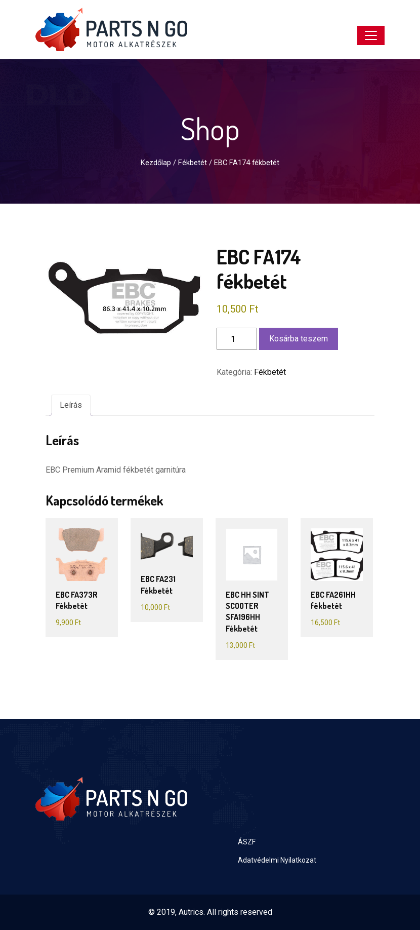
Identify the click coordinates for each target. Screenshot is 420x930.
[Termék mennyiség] (237, 339)
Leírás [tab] (71, 405)
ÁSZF (247, 842)
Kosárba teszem (298, 338)
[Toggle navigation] (371, 35)
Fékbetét (192, 162)
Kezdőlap (156, 162)
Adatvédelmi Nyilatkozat (277, 860)
